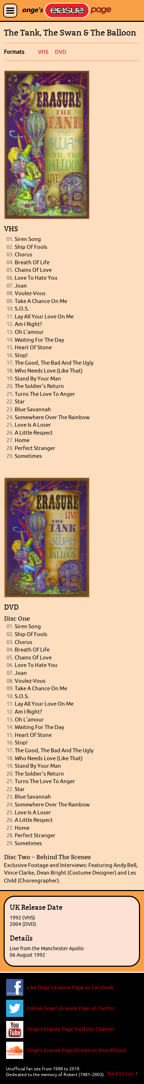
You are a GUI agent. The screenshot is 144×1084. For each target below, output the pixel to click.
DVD (60, 52)
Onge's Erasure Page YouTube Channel (70, 1029)
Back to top (120, 1073)
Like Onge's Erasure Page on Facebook (70, 987)
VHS (43, 52)
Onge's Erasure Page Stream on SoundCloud (76, 1050)
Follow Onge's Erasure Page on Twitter (71, 1008)
